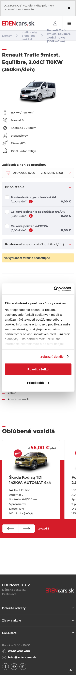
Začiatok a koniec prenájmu (24, 164)
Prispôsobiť (38, 382)
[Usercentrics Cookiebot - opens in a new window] (54, 289)
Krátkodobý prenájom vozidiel (29, 35)
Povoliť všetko (38, 369)
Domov (7, 35)
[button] (10, 528)
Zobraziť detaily (52, 356)
